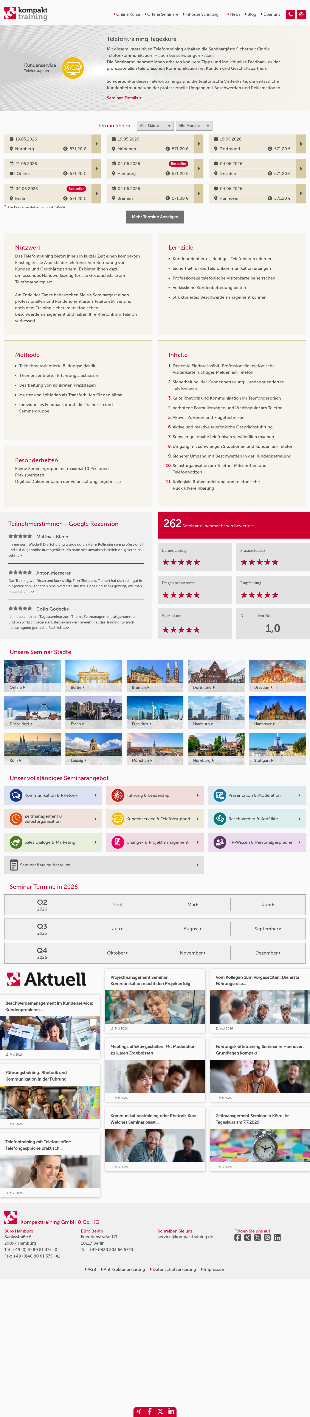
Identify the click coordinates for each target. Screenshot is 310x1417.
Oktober (117, 953)
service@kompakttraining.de (185, 1236)
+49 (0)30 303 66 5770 (111, 1249)
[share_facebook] (149, 1412)
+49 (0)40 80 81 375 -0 (34, 1249)
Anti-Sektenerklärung (123, 1269)
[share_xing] (138, 1412)
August (193, 929)
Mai (193, 905)
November (192, 953)
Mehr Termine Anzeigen (155, 216)
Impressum (213, 1269)
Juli (117, 929)
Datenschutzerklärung (172, 1269)
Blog (250, 14)
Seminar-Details (124, 97)
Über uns (270, 14)
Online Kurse (126, 14)
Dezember (267, 953)
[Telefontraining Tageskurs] (290, 14)
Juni (268, 905)
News (233, 14)
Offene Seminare (161, 14)
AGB (90, 1269)
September (268, 929)
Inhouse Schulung (201, 14)
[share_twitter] (160, 1412)
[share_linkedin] (171, 1412)
